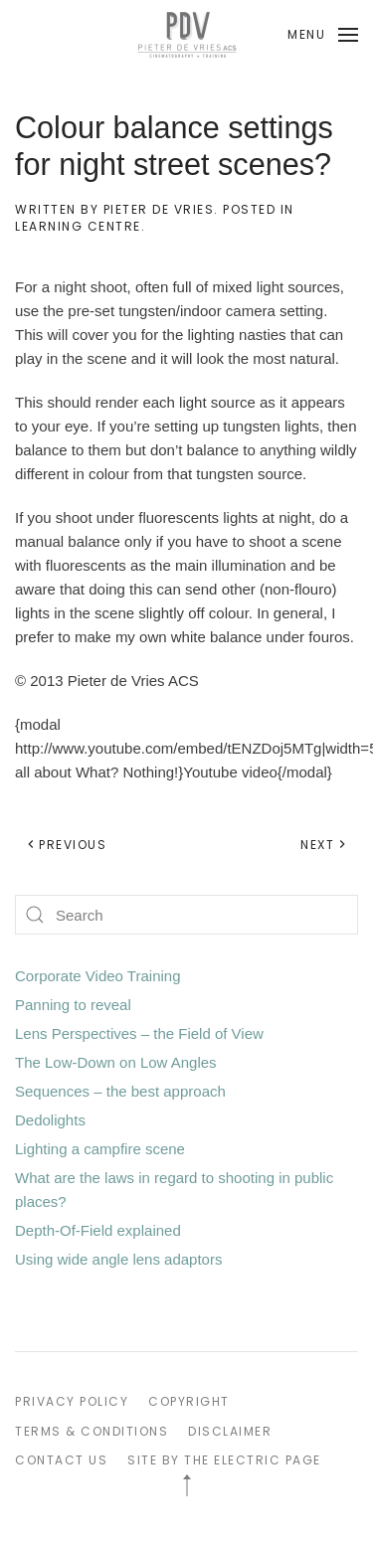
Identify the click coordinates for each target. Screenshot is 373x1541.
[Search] (186, 915)
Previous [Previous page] (66, 844)
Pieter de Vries (159, 209)
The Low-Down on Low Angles (116, 1062)
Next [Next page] (323, 844)
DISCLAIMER (230, 1431)
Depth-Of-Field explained (98, 1230)
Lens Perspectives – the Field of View (139, 1033)
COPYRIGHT (189, 1401)
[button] (322, 35)
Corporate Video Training (98, 975)
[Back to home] (187, 35)
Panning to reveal (73, 1004)
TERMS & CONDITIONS (91, 1431)
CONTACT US (61, 1460)
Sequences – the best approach (120, 1091)
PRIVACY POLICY (71, 1401)
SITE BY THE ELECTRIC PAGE (224, 1460)
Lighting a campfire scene (100, 1148)
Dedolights (50, 1120)
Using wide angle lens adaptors (118, 1259)
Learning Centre (78, 226)
